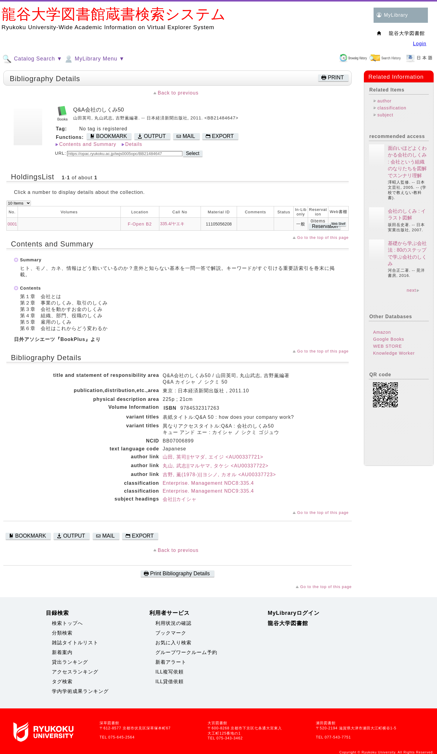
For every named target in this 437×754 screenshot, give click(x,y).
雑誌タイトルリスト (75, 642)
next (411, 290)
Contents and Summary (87, 144)
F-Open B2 (140, 224)
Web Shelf (338, 224)
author (384, 100)
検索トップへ (67, 623)
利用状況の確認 (173, 623)
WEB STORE (387, 346)
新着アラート (170, 662)
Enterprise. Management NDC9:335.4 (208, 491)
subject (385, 114)
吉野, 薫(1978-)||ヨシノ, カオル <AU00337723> (219, 474)
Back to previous (178, 92)
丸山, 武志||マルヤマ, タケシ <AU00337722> (216, 465)
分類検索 (62, 632)
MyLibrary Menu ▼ (94, 59)
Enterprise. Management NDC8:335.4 (208, 483)
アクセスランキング (75, 671)
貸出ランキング (70, 662)
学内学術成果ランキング (80, 691)
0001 (12, 224)
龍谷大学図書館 (288, 623)
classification (391, 107)
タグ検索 (62, 681)
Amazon (382, 332)
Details (133, 144)
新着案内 (62, 652)
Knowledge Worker (394, 353)
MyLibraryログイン (294, 613)
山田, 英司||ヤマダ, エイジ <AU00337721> (213, 457)
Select (192, 153)
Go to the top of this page (323, 237)
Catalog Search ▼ (32, 59)
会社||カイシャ (180, 499)
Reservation (324, 226)
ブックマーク (170, 632)
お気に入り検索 (173, 642)
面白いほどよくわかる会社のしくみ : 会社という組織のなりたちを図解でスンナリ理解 (407, 162)
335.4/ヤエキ (172, 223)
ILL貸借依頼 (169, 681)
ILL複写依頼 (169, 671)
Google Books (388, 339)
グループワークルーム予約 (186, 652)
